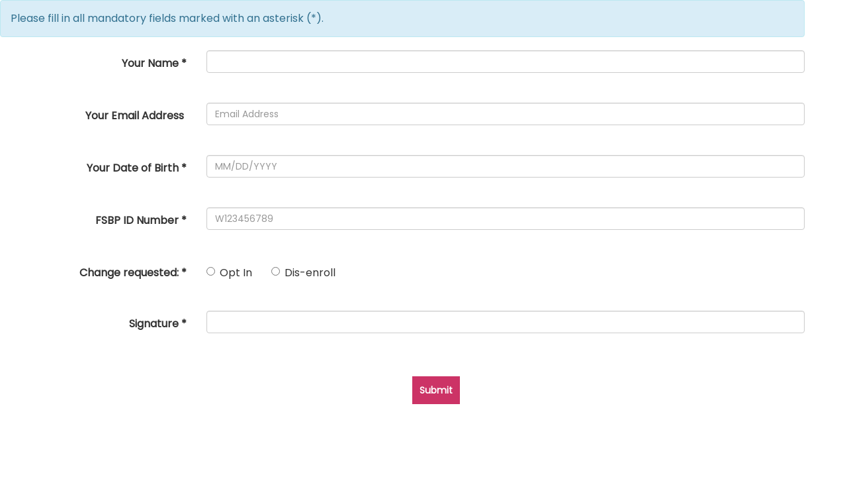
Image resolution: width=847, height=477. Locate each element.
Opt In (229, 272)
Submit (436, 390)
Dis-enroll (303, 272)
